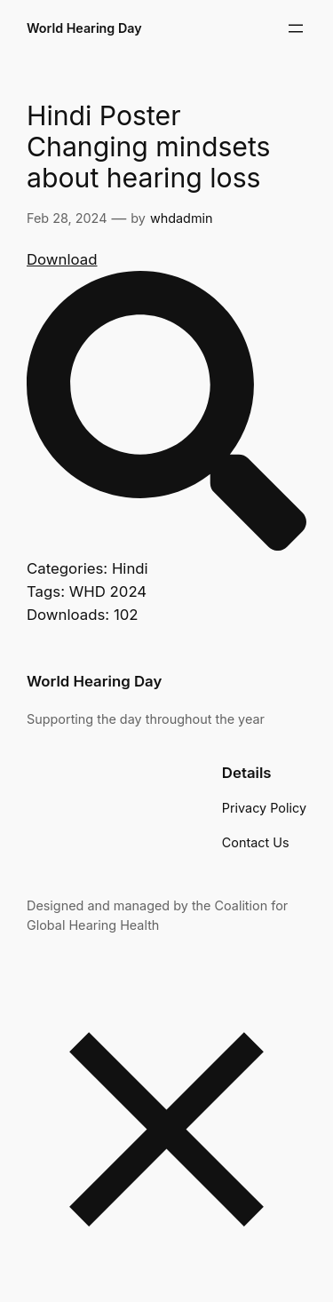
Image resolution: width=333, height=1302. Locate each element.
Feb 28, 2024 (67, 218)
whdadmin (181, 218)
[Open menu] (295, 28)
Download (62, 259)
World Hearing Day (84, 28)
